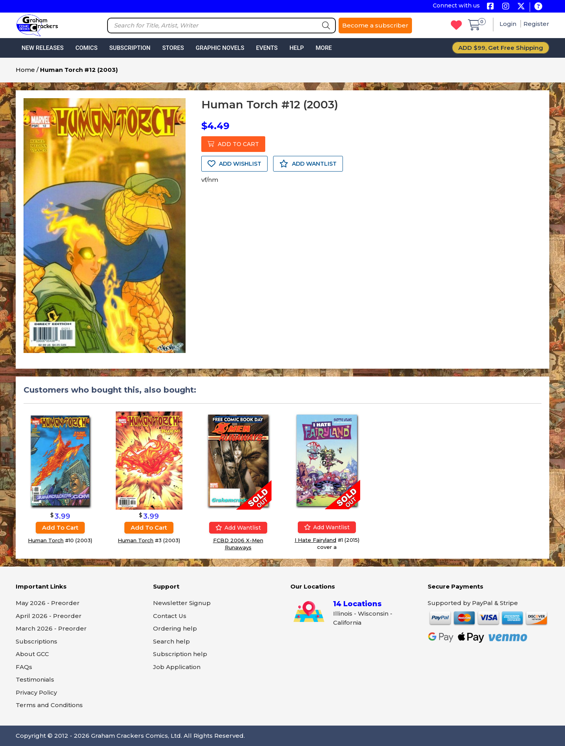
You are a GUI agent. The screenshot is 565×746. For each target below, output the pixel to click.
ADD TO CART (233, 144)
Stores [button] (173, 47)
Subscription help (180, 654)
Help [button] (297, 47)
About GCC (32, 654)
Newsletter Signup (182, 603)
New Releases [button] (43, 47)
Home (25, 69)
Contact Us (169, 616)
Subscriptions (36, 641)
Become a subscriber (375, 25)
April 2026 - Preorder (49, 616)
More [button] (323, 47)
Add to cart (60, 527)
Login (508, 23)
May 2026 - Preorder (48, 603)
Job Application (176, 667)
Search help (171, 641)
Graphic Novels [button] (220, 47)
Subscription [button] (130, 47)
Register (536, 23)
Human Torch (46, 540)
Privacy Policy (36, 692)
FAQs (24, 667)
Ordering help (175, 628)
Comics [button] (86, 47)
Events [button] (266, 47)
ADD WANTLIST (308, 164)
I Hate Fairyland (315, 540)
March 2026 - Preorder (51, 628)
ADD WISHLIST (234, 164)
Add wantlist (238, 527)
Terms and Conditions (49, 705)
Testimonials (35, 679)
